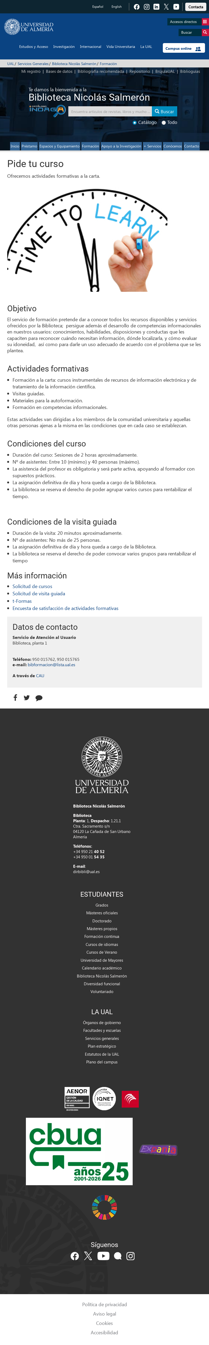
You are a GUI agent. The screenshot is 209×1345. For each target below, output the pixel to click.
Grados (102, 905)
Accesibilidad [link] (104, 1332)
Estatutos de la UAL (102, 1054)
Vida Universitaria (121, 46)
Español (97, 7)
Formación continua (101, 936)
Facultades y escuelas (102, 1030)
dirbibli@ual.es (86, 871)
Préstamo (29, 146)
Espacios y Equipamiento (60, 146)
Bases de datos (59, 71)
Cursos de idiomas (102, 944)
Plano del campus (101, 1061)
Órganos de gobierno (102, 1022)
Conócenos (173, 146)
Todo (169, 122)
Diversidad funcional (102, 983)
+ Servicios (152, 146)
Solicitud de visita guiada (39, 593)
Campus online (183, 48)
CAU (40, 675)
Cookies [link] (104, 1323)
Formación (108, 63)
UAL (10, 63)
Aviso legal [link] (104, 1313)
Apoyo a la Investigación (121, 146)
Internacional (90, 46)
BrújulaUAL (165, 71)
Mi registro (31, 71)
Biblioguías (190, 71)
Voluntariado (101, 991)
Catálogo (145, 122)
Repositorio (139, 71)
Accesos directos (189, 21)
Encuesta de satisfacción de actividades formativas (66, 608)
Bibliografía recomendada (101, 71)
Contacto (191, 146)
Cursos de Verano (101, 952)
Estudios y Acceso (33, 46)
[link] (195, 6)
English (117, 7)
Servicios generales (102, 1038)
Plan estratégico (102, 1046)
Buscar (195, 32)
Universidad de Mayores (102, 960)
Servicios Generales (33, 63)
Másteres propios (102, 928)
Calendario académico (102, 968)
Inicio (15, 146)
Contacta (195, 6)
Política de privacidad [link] (104, 1304)
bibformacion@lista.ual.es (51, 664)
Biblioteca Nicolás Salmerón (74, 63)
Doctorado (102, 920)
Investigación (64, 46)
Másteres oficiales (102, 912)
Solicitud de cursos (32, 586)
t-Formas (22, 600)
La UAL (146, 46)
